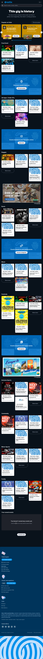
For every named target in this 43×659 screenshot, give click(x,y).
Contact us (4, 607)
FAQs (3, 605)
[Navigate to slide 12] (23, 40)
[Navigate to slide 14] (25, 40)
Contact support (6, 559)
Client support (5, 592)
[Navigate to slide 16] (27, 40)
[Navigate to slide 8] (19, 40)
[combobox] (21, 5)
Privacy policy (29, 632)
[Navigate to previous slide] (1, 32)
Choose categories (21, 252)
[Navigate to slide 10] (21, 40)
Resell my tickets (6, 571)
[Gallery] (22, 32)
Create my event (6, 587)
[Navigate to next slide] (41, 32)
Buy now (16, 36)
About (3, 603)
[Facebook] (11, 626)
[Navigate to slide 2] (13, 40)
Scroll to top (21, 534)
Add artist (21, 143)
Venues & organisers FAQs (8, 590)
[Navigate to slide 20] (31, 40)
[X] (15, 626)
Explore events (5, 562)
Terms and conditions (37, 632)
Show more (35, 60)
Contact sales (11, 583)
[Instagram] (3, 626)
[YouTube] (5, 626)
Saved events (5, 564)
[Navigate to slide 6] (17, 40)
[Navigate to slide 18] (29, 40)
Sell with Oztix (5, 585)
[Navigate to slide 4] (15, 40)
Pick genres (21, 348)
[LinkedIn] (9, 626)
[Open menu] (2, 2)
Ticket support (5, 569)
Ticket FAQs (5, 567)
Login (3, 583)
